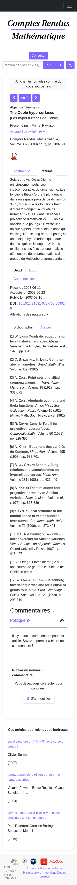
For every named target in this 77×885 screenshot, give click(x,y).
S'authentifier (38, 698)
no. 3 (25, 98)
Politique (20, 620)
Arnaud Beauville (22, 131)
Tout (48, 65)
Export (33, 270)
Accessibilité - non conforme (45, 868)
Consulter (38, 55)
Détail (18, 270)
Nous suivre (32, 872)
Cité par (45, 327)
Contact (44, 877)
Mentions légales (55, 872)
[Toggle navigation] (69, 6)
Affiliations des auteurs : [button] (29, 314)
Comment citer (24, 279)
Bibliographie (23, 327)
